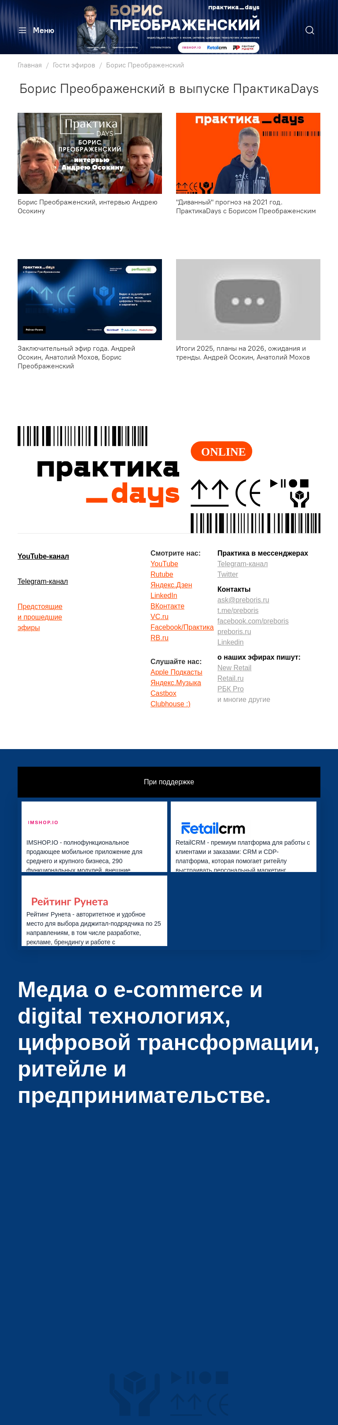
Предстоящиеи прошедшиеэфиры (40, 617)
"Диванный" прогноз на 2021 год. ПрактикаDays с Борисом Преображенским (246, 206)
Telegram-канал (43, 581)
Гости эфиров (74, 64)
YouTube (164, 564)
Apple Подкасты (176, 672)
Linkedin (230, 642)
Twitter (227, 574)
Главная (30, 64)
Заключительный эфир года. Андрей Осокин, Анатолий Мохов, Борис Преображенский (76, 357)
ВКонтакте (167, 606)
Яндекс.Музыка (176, 683)
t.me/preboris (237, 610)
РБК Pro (230, 689)
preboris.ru (234, 631)
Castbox (163, 693)
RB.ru (160, 638)
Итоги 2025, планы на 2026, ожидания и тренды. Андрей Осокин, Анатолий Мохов (243, 352)
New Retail (234, 668)
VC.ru (160, 616)
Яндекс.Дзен (171, 585)
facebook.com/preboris (253, 621)
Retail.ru (230, 678)
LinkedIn (164, 595)
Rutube (162, 574)
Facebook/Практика (182, 627)
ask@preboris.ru (243, 600)
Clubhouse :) (171, 704)
